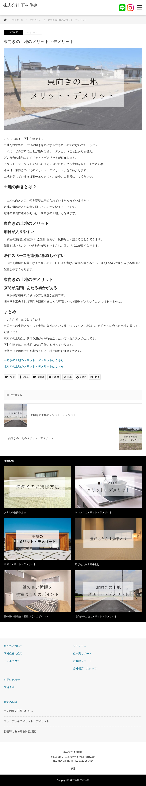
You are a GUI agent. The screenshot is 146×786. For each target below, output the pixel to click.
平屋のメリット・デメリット (20, 564)
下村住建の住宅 (13, 653)
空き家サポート (82, 653)
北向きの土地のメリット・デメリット (96, 616)
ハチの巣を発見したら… (18, 710)
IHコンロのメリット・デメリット (93, 512)
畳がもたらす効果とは (87, 564)
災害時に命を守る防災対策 (20, 731)
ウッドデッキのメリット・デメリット (26, 721)
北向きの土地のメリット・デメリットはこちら (34, 366)
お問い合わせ (12, 679)
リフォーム (79, 645)
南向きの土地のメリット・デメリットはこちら (34, 360)
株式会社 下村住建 (72, 752)
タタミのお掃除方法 (15, 512)
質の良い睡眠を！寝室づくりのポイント (26, 616)
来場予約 (9, 687)
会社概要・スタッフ (85, 668)
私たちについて (13, 645)
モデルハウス (12, 661)
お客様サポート (82, 661)
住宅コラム (32, 32)
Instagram (72, 768)
